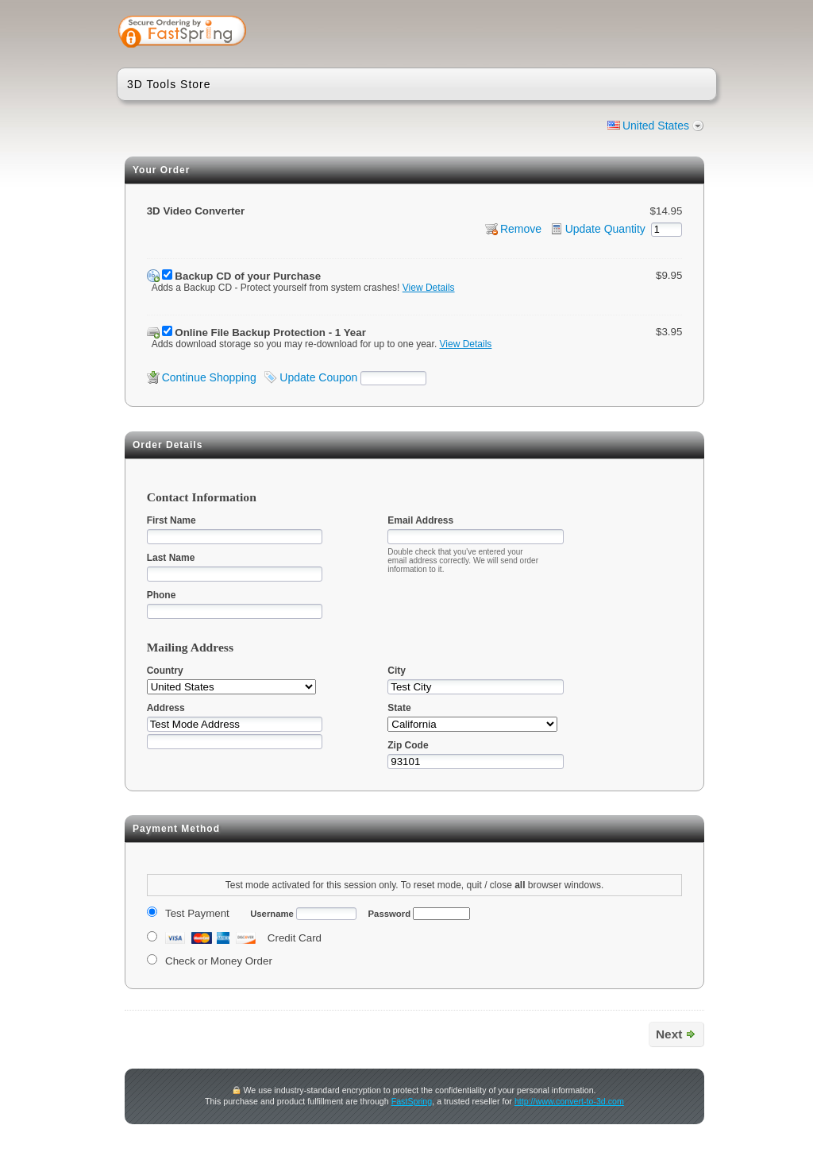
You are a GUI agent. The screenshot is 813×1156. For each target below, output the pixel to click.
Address (166, 707)
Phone (161, 595)
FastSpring (412, 1101)
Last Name (171, 557)
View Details (429, 287)
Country (165, 670)
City (396, 670)
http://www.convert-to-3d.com (569, 1101)
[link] (642, 33)
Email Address (420, 520)
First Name (171, 520)
